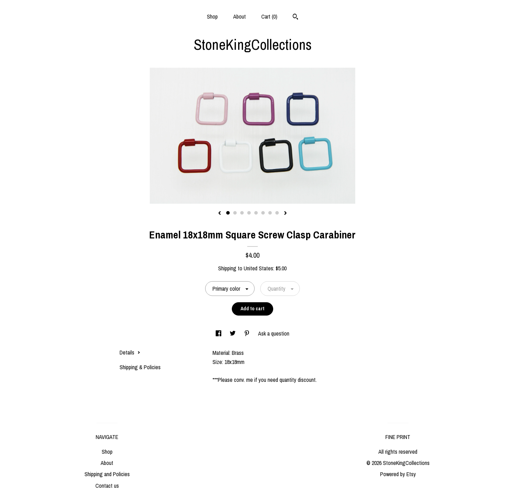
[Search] (295, 17)
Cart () (269, 16)
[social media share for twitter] (233, 333)
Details (130, 352)
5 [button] (256, 213)
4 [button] (249, 213)
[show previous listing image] (219, 213)
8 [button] (277, 213)
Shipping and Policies (107, 474)
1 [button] (228, 213)
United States (258, 268)
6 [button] (263, 213)
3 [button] (242, 213)
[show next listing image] (285, 213)
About (239, 16)
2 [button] (235, 213)
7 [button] (270, 213)
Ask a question (273, 333)
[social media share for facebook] (219, 333)
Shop (212, 16)
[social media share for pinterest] (247, 333)
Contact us (107, 485)
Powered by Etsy (398, 474)
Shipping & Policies (140, 367)
